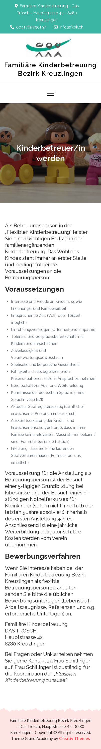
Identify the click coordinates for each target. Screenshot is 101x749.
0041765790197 (28, 27)
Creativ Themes (74, 738)
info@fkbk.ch (68, 27)
